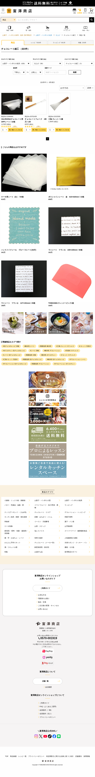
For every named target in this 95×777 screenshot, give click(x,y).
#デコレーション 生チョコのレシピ (14, 364)
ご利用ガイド (43, 703)
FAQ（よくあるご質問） (47, 706)
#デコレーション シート (78, 359)
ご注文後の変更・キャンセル (47, 605)
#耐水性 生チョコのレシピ (55, 359)
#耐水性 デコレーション (52, 350)
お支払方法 (41, 595)
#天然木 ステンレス (71, 350)
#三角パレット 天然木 (10, 359)
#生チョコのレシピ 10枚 (11, 346)
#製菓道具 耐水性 (45, 346)
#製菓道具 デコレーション (40, 364)
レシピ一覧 (22, 756)
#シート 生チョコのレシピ (11, 355)
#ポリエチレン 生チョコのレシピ (14, 350)
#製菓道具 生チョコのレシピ (32, 359)
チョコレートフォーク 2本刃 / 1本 (36, 120)
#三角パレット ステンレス (65, 346)
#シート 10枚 (34, 350)
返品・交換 (41, 602)
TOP (6, 756)
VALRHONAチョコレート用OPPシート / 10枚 (12, 120)
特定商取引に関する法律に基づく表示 (60, 756)
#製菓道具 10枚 (31, 355)
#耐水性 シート (29, 346)
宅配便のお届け (42, 598)
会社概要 (47, 687)
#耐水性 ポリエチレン (48, 355)
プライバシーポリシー (47, 717)
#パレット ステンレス (68, 355)
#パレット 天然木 (85, 346)
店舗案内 (78, 756)
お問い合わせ (42, 609)
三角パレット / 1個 (55, 119)
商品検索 (13, 756)
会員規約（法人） (45, 714)
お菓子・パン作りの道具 (44, 35)
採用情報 (87, 756)
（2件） (14, 126)
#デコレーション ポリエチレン (64, 364)
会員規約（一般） (45, 710)
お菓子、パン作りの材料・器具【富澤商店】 (17, 35)
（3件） (38, 126)
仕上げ (58, 35)
